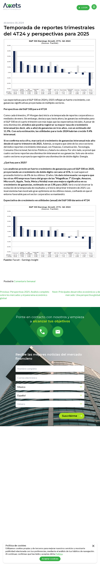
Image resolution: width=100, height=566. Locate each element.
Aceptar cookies (50, 559)
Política (58, 554)
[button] (94, 6)
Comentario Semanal (24, 281)
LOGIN (82, 7)
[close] (93, 546)
